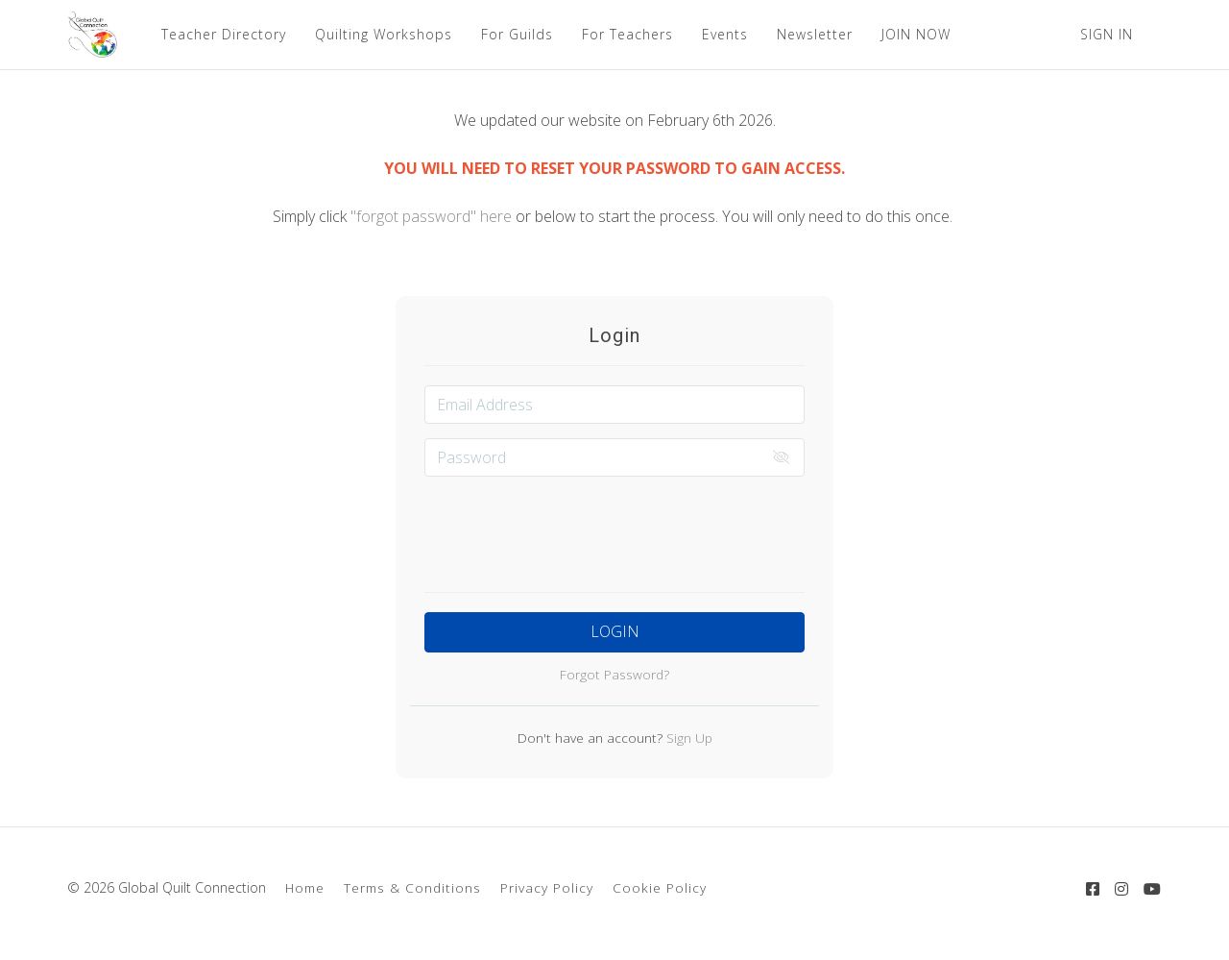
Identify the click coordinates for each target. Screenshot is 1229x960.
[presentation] (614, 528)
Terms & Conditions (412, 887)
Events (725, 34)
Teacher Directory (223, 34)
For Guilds (517, 34)
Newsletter (815, 34)
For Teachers (627, 34)
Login (614, 631)
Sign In (1106, 34)
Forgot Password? (614, 674)
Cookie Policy (660, 887)
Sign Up (687, 737)
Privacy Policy (546, 887)
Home (305, 887)
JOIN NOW (916, 34)
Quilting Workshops (383, 34)
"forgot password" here (433, 216)
